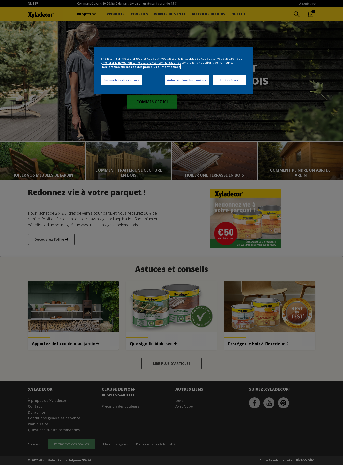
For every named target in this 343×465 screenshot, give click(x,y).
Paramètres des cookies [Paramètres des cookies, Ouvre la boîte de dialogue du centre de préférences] (122, 80)
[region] (173, 70)
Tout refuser (229, 80)
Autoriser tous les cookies (186, 80)
